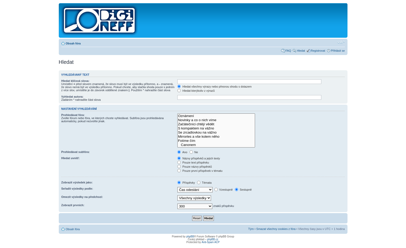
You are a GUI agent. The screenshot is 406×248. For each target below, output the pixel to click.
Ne (194, 152)
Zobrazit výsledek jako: (77, 182)
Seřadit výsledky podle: (77, 188)
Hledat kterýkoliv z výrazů (196, 90)
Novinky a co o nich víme (216, 120)
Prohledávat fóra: (73, 115)
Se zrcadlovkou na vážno (216, 132)
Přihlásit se (338, 50)
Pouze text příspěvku (193, 162)
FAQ (288, 50)
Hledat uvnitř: (70, 158)
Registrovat (318, 50)
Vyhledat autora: (72, 96)
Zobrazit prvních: (72, 205)
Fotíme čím (216, 141)
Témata (204, 182)
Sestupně (243, 189)
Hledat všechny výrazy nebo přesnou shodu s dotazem (214, 86)
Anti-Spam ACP (211, 242)
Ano (182, 152)
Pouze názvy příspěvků (194, 166)
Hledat (301, 50)
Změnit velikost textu (341, 42)
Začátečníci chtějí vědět (216, 124)
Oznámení (216, 116)
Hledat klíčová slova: (75, 80)
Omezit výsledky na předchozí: (82, 196)
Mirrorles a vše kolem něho (216, 137)
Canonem (216, 145)
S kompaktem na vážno (216, 128)
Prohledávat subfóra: (75, 151)
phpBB (190, 236)
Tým (250, 228)
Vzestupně (223, 189)
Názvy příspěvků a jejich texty (198, 158)
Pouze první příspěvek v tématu (199, 170)
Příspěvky (186, 182)
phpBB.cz (212, 239)
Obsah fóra (73, 43)
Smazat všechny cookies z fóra (276, 228)
